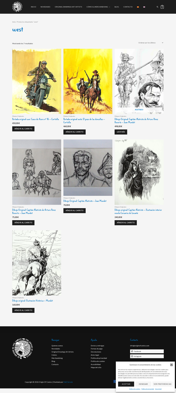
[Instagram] (147, 361)
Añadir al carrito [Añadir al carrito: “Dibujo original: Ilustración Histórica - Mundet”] (24, 314)
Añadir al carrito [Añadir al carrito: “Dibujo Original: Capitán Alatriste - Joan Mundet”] (75, 213)
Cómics (54, 360)
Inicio (38, 7)
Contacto (126, 7)
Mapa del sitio (96, 372)
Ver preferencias (162, 384)
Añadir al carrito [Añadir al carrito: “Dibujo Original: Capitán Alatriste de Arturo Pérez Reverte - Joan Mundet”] (24, 225)
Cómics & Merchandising (98, 7)
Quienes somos (57, 350)
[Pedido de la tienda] (150, 43)
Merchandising (57, 363)
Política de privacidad (147, 389)
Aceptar (126, 384)
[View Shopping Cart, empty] (162, 7)
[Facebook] (147, 356)
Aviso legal (158, 389)
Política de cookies (134, 389)
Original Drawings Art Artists (70, 7)
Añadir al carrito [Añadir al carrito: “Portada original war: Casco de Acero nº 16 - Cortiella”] (24, 133)
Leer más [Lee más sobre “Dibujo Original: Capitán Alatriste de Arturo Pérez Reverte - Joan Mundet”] (122, 133)
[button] (171, 365)
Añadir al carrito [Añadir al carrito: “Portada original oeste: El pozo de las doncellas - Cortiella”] (75, 133)
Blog (116, 7)
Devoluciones (96, 356)
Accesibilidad (96, 369)
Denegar (143, 384)
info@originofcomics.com (139, 350)
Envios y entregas (97, 350)
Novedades (49, 7)
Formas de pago (97, 353)
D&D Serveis (68, 387)
